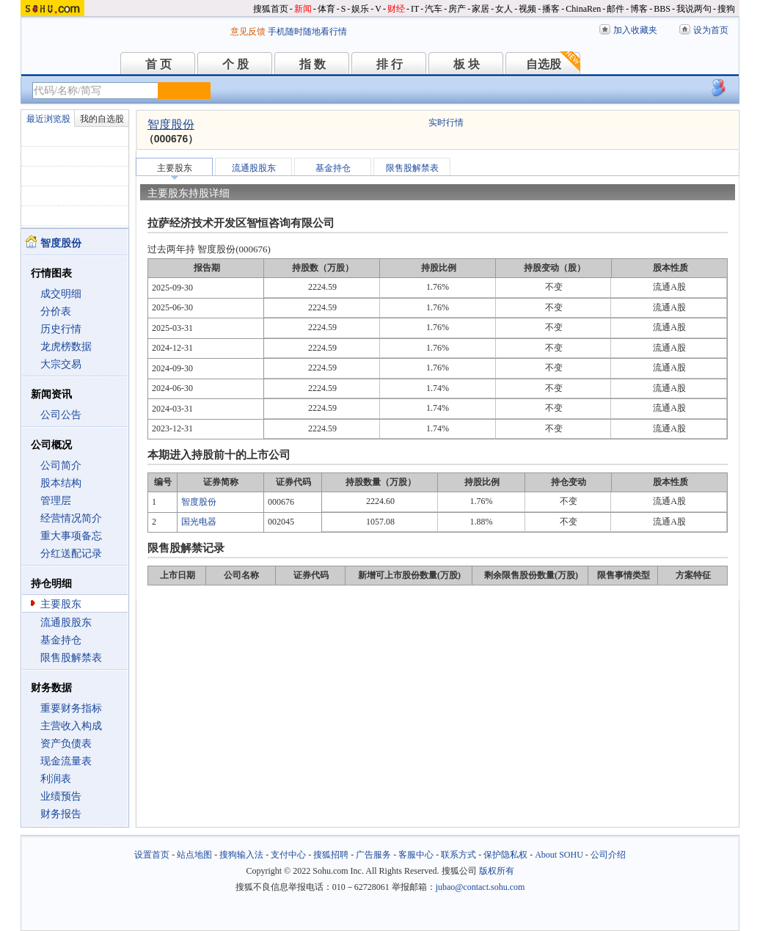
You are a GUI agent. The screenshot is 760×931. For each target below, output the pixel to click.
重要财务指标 (71, 708)
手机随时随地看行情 (307, 31)
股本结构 (60, 483)
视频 (527, 9)
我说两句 (694, 9)
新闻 (303, 9)
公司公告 (60, 414)
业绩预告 (60, 796)
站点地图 (194, 855)
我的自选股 (102, 119)
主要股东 (60, 604)
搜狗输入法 (241, 855)
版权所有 (496, 871)
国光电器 (198, 521)
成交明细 (60, 293)
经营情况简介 (71, 518)
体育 (326, 9)
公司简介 (60, 465)
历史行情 (60, 329)
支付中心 (288, 855)
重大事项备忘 (71, 535)
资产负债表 (66, 743)
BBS (662, 9)
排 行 (389, 64)
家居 (480, 9)
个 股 (235, 64)
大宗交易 (60, 364)
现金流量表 (66, 761)
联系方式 (458, 855)
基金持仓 (60, 640)
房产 (457, 9)
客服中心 (416, 855)
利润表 (55, 778)
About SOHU (559, 855)
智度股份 (170, 124)
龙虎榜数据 (66, 346)
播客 (551, 9)
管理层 (55, 500)
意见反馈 (248, 31)
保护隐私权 (505, 855)
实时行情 (446, 122)
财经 (396, 9)
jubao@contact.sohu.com (480, 887)
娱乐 (360, 9)
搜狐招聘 (330, 855)
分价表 (55, 311)
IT (415, 9)
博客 (639, 9)
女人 (504, 9)
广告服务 (373, 855)
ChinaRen (583, 9)
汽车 (433, 9)
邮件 (615, 9)
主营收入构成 (71, 725)
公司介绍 (608, 855)
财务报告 (60, 813)
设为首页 (710, 30)
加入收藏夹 (635, 30)
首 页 (158, 64)
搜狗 (726, 9)
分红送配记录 (71, 553)
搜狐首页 (270, 9)
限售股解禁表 (71, 657)
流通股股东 (66, 622)
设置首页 (151, 855)
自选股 (543, 64)
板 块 (466, 64)
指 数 (312, 64)
